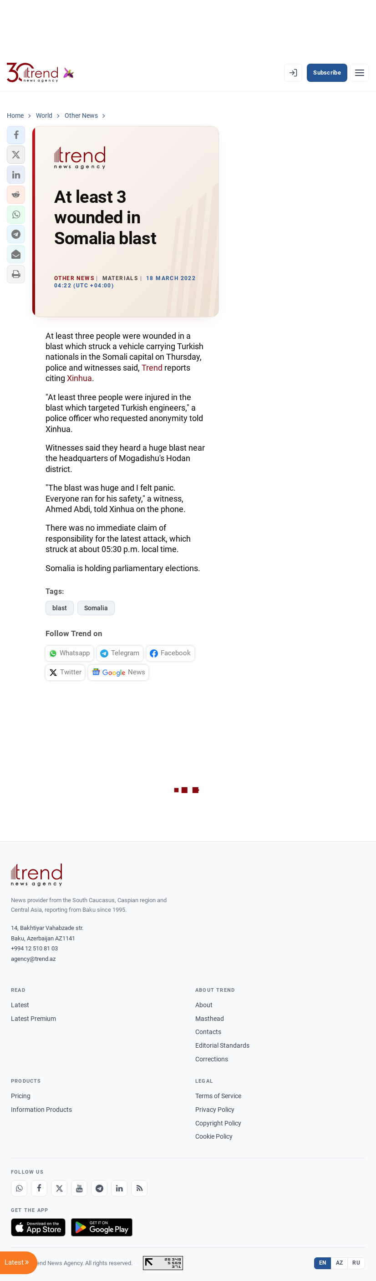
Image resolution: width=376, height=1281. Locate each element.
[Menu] (359, 73)
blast (59, 608)
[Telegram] (99, 1188)
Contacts (208, 1031)
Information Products (41, 1109)
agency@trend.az (33, 958)
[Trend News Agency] (36, 875)
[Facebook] (39, 1188)
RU (356, 1263)
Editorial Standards (222, 1045)
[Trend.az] (40, 73)
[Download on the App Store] (38, 1227)
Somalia (96, 608)
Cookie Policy (214, 1136)
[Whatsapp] (19, 1188)
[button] (16, 135)
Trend (152, 367)
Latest (20, 1005)
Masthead (209, 1018)
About (204, 1005)
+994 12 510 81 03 (34, 948)
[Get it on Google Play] (101, 1227)
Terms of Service (218, 1096)
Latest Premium (33, 1018)
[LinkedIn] (119, 1188)
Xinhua (79, 378)
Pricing (20, 1096)
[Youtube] (79, 1188)
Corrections (211, 1059)
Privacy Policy (214, 1109)
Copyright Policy (218, 1123)
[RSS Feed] (139, 1188)
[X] (59, 1188)
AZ (339, 1263)
